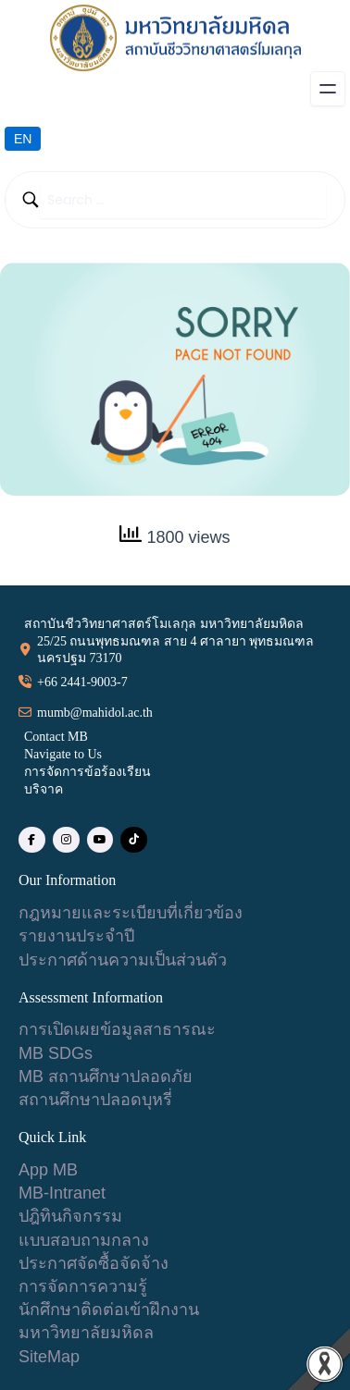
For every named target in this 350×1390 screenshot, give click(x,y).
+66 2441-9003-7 (82, 682)
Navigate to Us (63, 754)
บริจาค (43, 789)
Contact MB (56, 737)
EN (22, 138)
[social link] (32, 840)
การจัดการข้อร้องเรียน (87, 772)
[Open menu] (327, 88)
